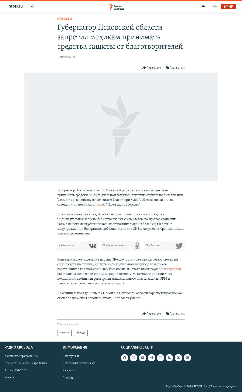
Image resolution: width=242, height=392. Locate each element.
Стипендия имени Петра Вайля (26, 363)
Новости (64, 19)
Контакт (10, 377)
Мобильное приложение (21, 356)
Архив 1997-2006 (16, 370)
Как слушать (71, 356)
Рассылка (69, 370)
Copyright (69, 377)
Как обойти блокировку (79, 363)
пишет (100, 204)
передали (174, 269)
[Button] (151, 67)
